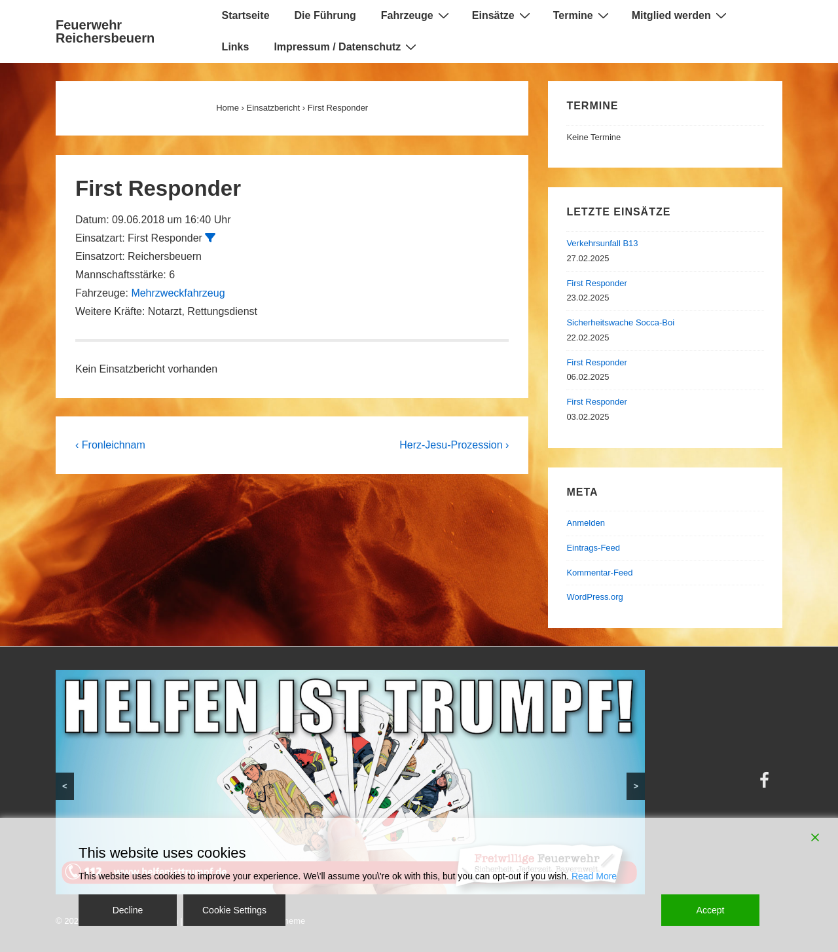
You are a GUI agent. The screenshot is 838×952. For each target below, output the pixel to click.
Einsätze (503, 15)
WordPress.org (594, 597)
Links (235, 46)
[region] (350, 782)
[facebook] (766, 785)
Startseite (246, 15)
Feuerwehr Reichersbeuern (105, 31)
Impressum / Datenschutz (347, 46)
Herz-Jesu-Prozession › (454, 444)
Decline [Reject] (128, 910)
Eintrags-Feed (593, 548)
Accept (711, 910)
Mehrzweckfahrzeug (178, 293)
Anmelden (585, 523)
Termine (582, 15)
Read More (594, 876)
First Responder (596, 283)
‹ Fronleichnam (110, 444)
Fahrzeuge (416, 15)
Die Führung (325, 15)
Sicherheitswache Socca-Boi (620, 322)
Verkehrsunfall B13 (602, 243)
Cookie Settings (234, 910)
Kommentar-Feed (599, 572)
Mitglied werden (681, 15)
